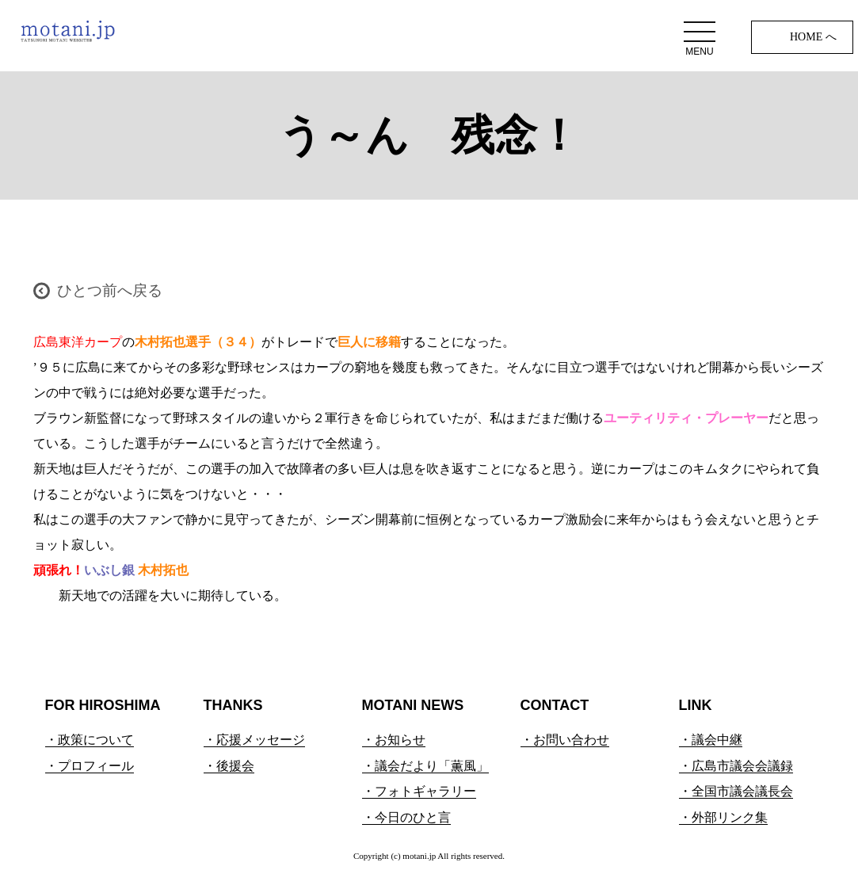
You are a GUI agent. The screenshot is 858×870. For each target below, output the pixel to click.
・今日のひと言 (406, 817)
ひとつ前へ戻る (109, 290)
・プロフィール (89, 766)
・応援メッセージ (254, 739)
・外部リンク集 (723, 817)
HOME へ (813, 37)
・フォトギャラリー (419, 791)
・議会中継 (710, 739)
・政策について (89, 739)
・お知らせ (393, 739)
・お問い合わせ (565, 739)
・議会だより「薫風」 (425, 766)
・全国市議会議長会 (736, 791)
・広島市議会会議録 (736, 766)
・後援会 (229, 766)
